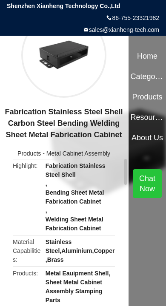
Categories (147, 76)
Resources (147, 117)
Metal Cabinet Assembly (78, 153)
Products (29, 153)
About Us (147, 137)
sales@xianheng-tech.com (124, 29)
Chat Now (147, 183)
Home (147, 56)
